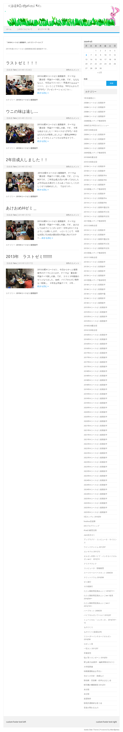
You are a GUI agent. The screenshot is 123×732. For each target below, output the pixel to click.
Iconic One (88, 730)
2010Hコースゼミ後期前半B (95, 180)
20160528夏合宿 (90, 326)
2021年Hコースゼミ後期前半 (95, 435)
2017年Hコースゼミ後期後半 (95, 366)
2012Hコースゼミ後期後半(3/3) (96, 248)
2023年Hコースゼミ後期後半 (95, 476)
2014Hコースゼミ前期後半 (94, 289)
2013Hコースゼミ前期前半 (94, 262)
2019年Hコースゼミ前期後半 (95, 394)
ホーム (8, 29)
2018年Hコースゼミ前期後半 (95, 376)
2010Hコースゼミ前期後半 (94, 171)
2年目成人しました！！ (27, 159)
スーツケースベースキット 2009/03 (98, 573)
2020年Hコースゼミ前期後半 (95, 412)
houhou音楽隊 (89, 521)
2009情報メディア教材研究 (95, 153)
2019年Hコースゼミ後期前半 (95, 398)
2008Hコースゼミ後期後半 (94, 116)
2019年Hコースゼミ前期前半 (95, 389)
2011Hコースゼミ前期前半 (94, 194)
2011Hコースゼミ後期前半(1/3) (96, 212)
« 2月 (99, 72)
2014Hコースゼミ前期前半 (94, 285)
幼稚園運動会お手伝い (93, 671)
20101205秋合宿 (90, 162)
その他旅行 (88, 586)
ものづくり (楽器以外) (93, 632)
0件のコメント (72, 70)
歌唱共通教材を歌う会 (93, 703)
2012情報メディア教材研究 (95, 253)
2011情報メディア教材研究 (95, 221)
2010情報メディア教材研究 (95, 189)
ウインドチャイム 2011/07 (94, 547)
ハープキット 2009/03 (93, 611)
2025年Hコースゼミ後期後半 (95, 512)
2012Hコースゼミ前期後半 (94, 235)
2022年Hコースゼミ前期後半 (95, 448)
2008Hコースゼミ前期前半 (94, 103)
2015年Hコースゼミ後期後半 (95, 321)
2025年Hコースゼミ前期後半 (95, 503)
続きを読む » (43, 93)
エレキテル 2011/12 (92, 551)
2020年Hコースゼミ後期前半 (95, 417)
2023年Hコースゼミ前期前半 (95, 462)
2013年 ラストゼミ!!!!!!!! (29, 256)
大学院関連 (88, 667)
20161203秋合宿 (90, 330)
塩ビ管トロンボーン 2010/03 (95, 658)
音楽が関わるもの (91, 708)
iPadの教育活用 (90, 530)
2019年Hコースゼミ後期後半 (95, 403)
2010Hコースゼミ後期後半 (94, 185)
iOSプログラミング (91, 526)
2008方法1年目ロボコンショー (96, 125)
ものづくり (88, 627)
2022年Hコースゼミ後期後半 (95, 458)
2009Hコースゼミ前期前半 (94, 134)
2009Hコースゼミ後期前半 (94, 144)
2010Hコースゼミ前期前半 (94, 166)
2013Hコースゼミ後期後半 (27, 100)
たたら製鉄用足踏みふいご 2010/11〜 (99, 591)
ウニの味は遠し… (22, 111)
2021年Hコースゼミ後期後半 (95, 439)
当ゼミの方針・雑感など (94, 676)
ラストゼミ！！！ (22, 63)
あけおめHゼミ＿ (21, 208)
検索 (85, 79)
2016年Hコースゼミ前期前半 (95, 335)
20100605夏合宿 (90, 157)
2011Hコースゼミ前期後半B (95, 203)
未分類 (86, 689)
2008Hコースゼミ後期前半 (94, 112)
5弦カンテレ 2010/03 (92, 517)
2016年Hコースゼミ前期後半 (95, 339)
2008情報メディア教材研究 (95, 121)
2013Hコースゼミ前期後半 (94, 266)
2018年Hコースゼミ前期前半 (95, 371)
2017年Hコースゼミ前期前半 (95, 353)
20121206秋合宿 (90, 225)
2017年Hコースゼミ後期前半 (95, 362)
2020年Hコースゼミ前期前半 (95, 407)
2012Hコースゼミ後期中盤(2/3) (96, 239)
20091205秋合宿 (90, 130)
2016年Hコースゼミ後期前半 (95, 344)
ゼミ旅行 (87, 582)
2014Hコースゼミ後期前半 (94, 298)
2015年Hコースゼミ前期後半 (95, 312)
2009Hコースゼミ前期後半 (94, 139)
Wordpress (114, 730)
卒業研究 (87, 653)
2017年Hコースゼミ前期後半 (95, 357)
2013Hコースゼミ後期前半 (94, 271)
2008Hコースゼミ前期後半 (94, 107)
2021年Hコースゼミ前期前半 (95, 426)
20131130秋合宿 (90, 257)
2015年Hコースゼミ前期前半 (95, 307)
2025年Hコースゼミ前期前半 (95, 499)
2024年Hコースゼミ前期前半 (95, 480)
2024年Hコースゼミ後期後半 (95, 494)
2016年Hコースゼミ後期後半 (95, 348)
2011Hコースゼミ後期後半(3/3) (96, 216)
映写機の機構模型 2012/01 (94, 685)
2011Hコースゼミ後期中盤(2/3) (96, 207)
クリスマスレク (90, 564)
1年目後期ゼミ (90, 98)
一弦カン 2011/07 (91, 648)
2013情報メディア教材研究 (95, 280)
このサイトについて (24, 29)
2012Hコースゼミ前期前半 (94, 230)
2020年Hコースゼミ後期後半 (95, 421)
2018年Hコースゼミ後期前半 (95, 380)
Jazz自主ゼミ (89, 535)
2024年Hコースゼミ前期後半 (95, 485)
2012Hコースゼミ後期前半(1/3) (96, 244)
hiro (15, 70)
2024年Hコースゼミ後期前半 (95, 489)
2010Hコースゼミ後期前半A (95, 175)
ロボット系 (88, 644)
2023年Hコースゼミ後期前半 (95, 471)
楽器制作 (87, 699)
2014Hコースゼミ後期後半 (94, 303)
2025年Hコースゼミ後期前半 (95, 508)
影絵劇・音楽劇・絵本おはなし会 (97, 680)
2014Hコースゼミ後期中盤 (94, 294)
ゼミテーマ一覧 (44, 29)
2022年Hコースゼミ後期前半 (95, 453)
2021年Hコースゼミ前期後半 (95, 430)
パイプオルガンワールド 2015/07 (97, 615)
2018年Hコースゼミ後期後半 (95, 385)
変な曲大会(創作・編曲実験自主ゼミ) (99, 662)
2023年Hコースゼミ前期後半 (95, 467)
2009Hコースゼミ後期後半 (94, 148)
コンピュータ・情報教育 (94, 568)
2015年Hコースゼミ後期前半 (95, 316)
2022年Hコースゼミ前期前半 (95, 444)
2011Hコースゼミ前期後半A (95, 198)
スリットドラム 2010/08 (94, 577)
